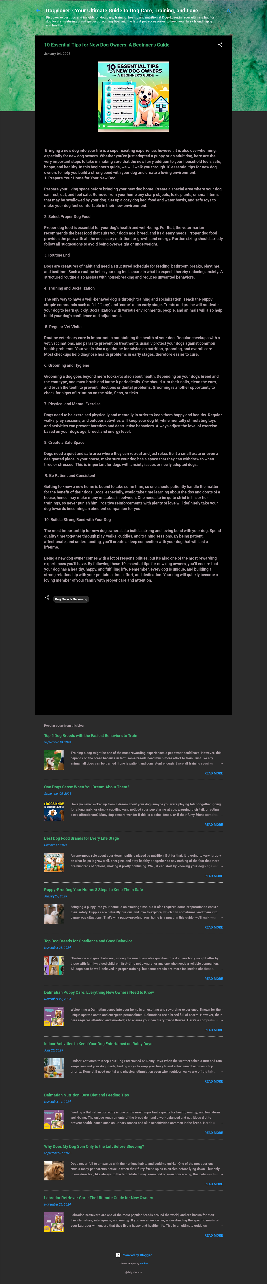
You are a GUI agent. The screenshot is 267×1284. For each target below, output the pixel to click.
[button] (220, 45)
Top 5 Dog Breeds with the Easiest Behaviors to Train (90, 735)
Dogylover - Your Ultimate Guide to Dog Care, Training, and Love (122, 10)
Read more (214, 773)
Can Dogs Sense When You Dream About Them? (86, 787)
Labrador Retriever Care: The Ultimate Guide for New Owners (98, 1197)
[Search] (229, 12)
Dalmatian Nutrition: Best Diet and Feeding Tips (86, 1095)
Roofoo (144, 1263)
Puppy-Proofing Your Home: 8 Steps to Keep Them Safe (93, 889)
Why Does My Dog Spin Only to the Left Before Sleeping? (94, 1146)
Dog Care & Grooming (71, 599)
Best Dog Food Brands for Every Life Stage (81, 838)
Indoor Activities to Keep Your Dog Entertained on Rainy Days (98, 1043)
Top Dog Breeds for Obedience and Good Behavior (88, 941)
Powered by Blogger (133, 1255)
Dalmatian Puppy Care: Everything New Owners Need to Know (99, 992)
